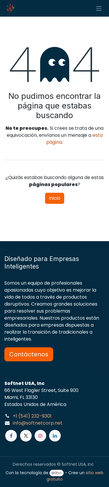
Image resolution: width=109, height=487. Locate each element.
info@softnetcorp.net (37, 423)
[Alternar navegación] (99, 8)
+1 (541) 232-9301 (32, 416)
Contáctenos (28, 354)
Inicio (54, 198)
